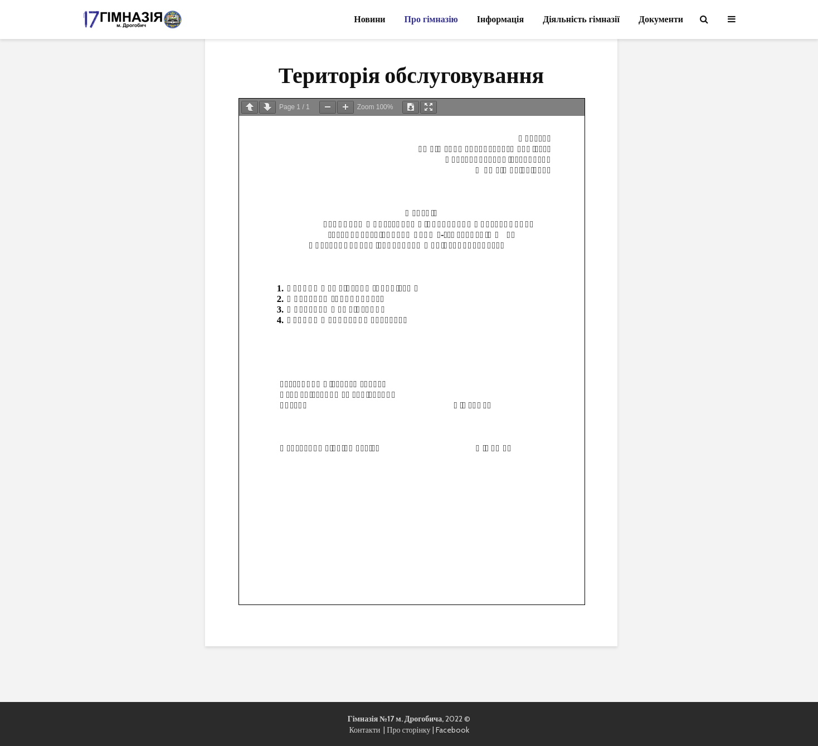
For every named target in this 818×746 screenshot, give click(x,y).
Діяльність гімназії (581, 19)
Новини (369, 19)
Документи (661, 19)
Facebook (452, 730)
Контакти (366, 730)
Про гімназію (431, 19)
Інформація (500, 19)
